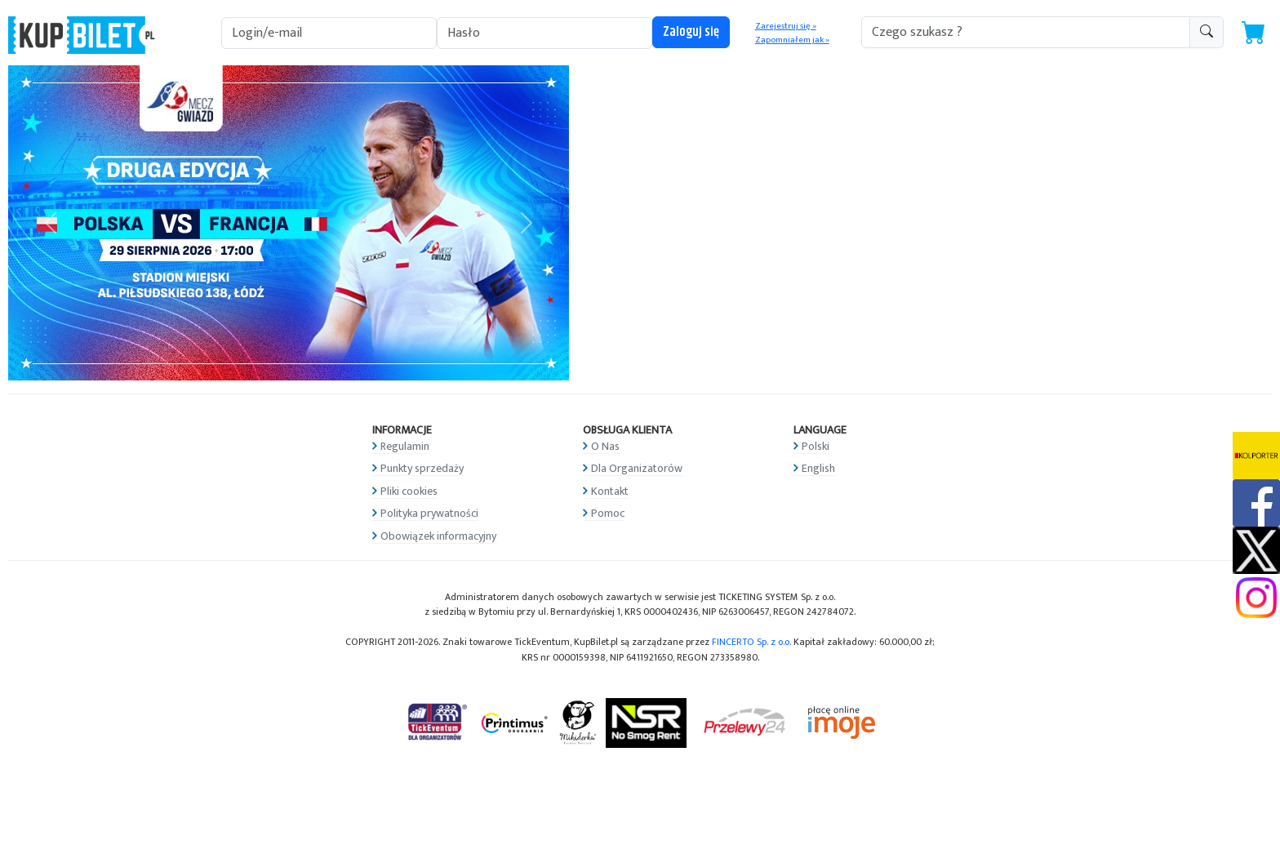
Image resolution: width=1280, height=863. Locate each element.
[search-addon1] (1025, 32)
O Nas (605, 446)
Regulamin (404, 446)
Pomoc (607, 513)
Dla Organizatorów (636, 468)
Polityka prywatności (429, 513)
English (818, 468)
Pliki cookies (409, 491)
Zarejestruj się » (785, 26)
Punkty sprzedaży (422, 468)
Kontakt (610, 491)
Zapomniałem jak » (792, 40)
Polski (815, 446)
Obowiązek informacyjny (438, 536)
